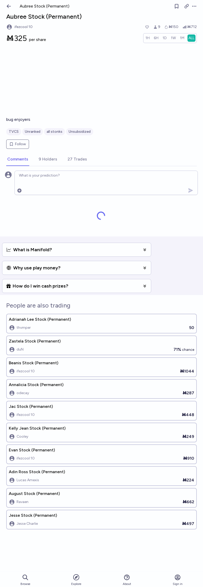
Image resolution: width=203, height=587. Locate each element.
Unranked (32, 131)
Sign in (178, 580)
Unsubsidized (80, 131)
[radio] (147, 38)
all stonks (54, 131)
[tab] (17, 159)
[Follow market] (176, 6)
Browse (25, 580)
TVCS (14, 131)
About (127, 580)
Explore (76, 580)
